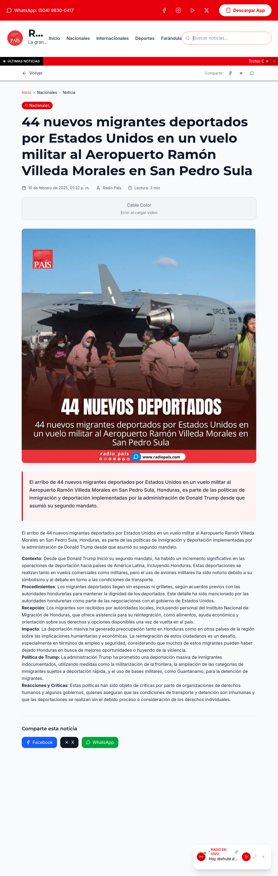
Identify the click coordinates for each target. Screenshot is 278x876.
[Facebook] (164, 10)
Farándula (171, 38)
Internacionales (112, 38)
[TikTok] (192, 10)
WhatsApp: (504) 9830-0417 (40, 10)
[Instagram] (178, 10)
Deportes (144, 38)
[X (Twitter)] (206, 10)
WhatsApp (100, 742)
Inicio (54, 38)
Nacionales (78, 38)
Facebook (39, 742)
